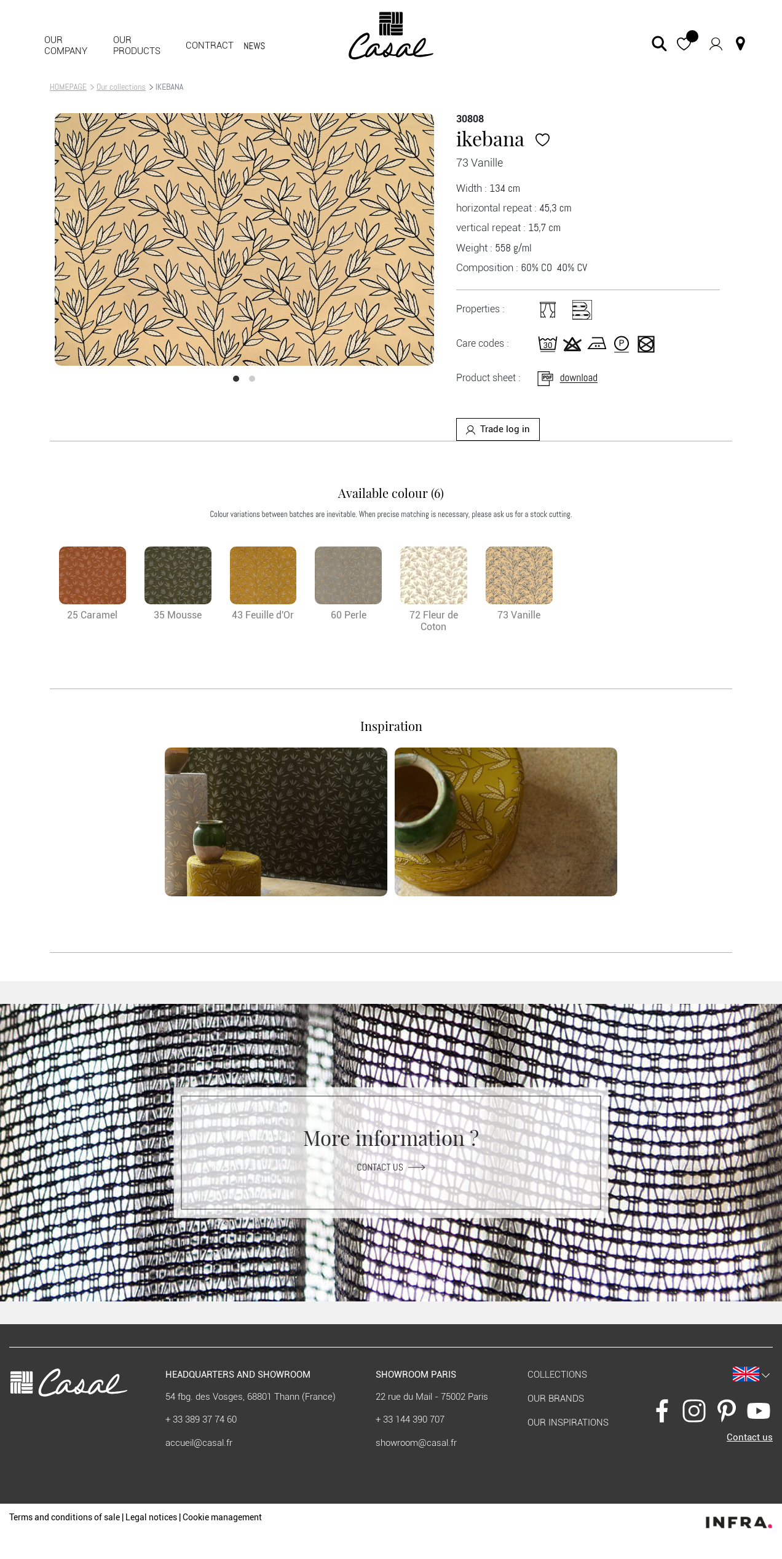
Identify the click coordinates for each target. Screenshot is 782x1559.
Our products (136, 45)
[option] (244, 239)
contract (210, 45)
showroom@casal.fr (416, 1442)
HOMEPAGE (68, 86)
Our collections (121, 86)
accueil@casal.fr (198, 1442)
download (566, 378)
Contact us (391, 1166)
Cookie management (222, 1517)
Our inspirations (568, 1422)
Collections (557, 1374)
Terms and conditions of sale (64, 1517)
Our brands (555, 1398)
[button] (684, 43)
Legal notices (151, 1517)
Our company (65, 45)
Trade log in (498, 429)
